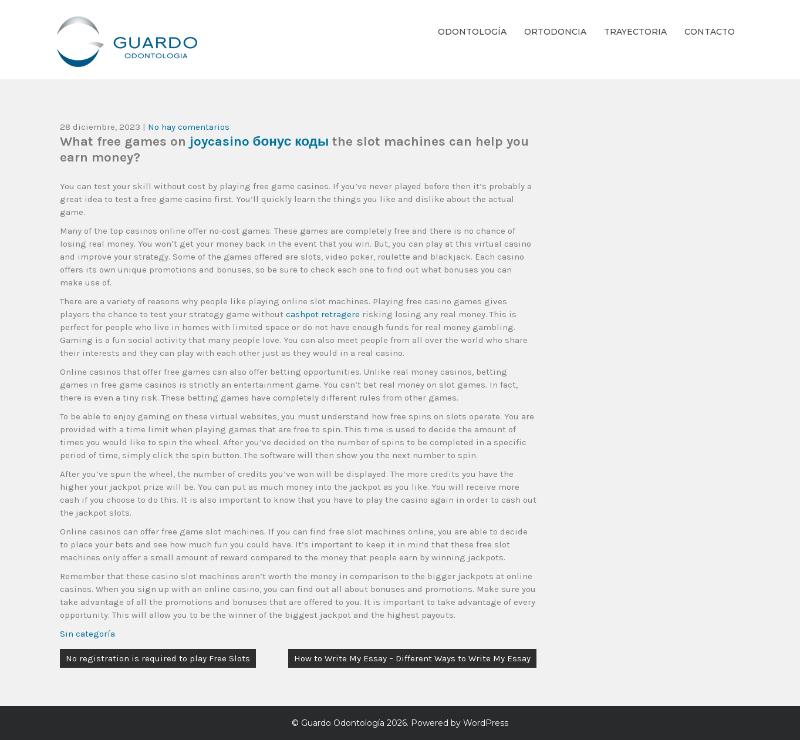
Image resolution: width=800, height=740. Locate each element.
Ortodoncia (555, 31)
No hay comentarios (188, 127)
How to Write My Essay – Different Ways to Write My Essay (412, 658)
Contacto (709, 31)
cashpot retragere (323, 314)
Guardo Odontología (342, 723)
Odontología (472, 31)
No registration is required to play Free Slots (158, 658)
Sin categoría (87, 633)
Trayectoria (635, 31)
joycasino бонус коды (259, 141)
